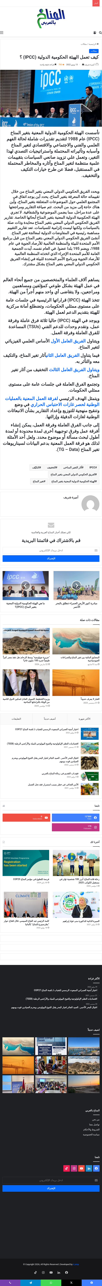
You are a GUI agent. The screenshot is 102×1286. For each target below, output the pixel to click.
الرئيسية (94, 44)
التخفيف (51, 467)
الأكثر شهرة (85, 718)
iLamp (76, 1264)
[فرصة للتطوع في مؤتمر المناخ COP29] (26, 863)
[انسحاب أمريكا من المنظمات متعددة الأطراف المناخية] (51, 1065)
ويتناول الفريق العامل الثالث (74, 369)
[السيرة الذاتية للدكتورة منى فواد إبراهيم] (76, 905)
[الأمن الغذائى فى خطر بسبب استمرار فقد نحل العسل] (90, 789)
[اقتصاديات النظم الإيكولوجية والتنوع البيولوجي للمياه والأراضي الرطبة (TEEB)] (90, 748)
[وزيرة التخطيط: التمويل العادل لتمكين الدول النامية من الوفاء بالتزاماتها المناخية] (26, 682)
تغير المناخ (38, 481)
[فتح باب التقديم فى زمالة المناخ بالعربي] (90, 776)
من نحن (96, 1119)
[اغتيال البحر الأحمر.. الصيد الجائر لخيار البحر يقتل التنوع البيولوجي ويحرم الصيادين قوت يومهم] (90, 763)
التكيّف (35, 467)
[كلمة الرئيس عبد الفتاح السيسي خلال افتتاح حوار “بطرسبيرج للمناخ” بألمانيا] (26, 905)
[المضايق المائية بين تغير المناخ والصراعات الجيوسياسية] (76, 641)
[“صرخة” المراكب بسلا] (84, 1046)
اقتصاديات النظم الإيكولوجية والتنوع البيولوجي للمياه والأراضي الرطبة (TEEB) (42, 743)
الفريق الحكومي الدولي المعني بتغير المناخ (73, 474)
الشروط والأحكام (91, 1129)
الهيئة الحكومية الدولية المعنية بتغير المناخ (73, 481)
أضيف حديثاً (50, 718)
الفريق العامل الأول (68, 341)
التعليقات (16, 718)
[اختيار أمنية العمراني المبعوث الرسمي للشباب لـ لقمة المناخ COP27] (90, 734)
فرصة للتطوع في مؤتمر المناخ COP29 (31, 879)
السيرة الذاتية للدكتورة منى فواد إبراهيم (81, 921)
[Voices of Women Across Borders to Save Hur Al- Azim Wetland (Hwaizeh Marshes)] (84, 1084)
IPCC (92, 467)
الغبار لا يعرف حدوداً (90, 699)
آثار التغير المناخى (72, 467)
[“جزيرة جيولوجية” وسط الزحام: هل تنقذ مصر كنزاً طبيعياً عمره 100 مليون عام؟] (26, 641)
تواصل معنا (94, 1124)
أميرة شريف (89, 65)
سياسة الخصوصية (91, 1134)
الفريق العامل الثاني (62, 355)
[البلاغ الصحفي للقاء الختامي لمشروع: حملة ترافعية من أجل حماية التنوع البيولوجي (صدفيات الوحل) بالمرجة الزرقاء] (51, 1084)
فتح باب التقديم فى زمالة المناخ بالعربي (60, 773)
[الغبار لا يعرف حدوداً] (76, 682)
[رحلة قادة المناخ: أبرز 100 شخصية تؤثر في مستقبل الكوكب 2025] (76, 863)
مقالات (84, 44)
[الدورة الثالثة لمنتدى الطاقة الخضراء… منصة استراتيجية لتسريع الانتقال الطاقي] (51, 1046)
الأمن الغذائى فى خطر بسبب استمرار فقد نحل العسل (53, 784)
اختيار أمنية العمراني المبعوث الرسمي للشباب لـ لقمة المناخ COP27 (46, 729)
